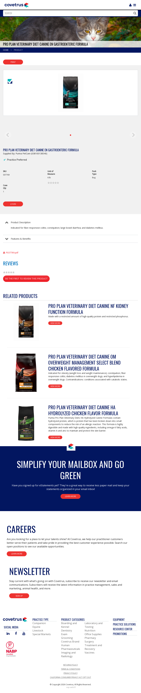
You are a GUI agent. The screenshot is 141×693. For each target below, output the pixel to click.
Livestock (37, 630)
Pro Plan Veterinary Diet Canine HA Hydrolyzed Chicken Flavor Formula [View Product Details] (83, 410)
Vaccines (89, 652)
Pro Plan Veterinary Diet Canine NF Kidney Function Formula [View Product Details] (88, 308)
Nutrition (90, 630)
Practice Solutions (124, 624)
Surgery (89, 641)
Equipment (119, 619)
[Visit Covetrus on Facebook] (16, 633)
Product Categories (73, 619)
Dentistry (66, 630)
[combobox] (69, 13)
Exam (64, 634)
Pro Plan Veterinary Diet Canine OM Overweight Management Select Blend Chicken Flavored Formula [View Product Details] (84, 362)
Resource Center (122, 629)
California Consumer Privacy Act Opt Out (70, 677)
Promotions (120, 634)
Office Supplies (93, 634)
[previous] (8, 135)
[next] (133, 135)
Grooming (67, 638)
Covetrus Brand (70, 641)
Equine (36, 627)
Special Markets (41, 634)
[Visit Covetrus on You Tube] (23, 633)
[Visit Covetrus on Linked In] (8, 633)
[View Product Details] (26, 322)
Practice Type (40, 619)
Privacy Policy (71, 673)
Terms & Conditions (70, 669)
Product (18, 50)
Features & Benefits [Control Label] (21, 238)
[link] (53, 182)
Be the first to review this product (27, 279)
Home (6, 50)
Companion (39, 623)
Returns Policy (70, 665)
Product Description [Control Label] (20, 222)
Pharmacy (90, 638)
